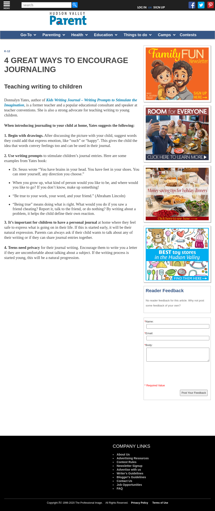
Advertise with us (129, 469)
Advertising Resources (133, 458)
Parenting (51, 35)
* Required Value (154, 385)
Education (103, 35)
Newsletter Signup (129, 465)
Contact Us (124, 481)
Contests (188, 35)
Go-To (26, 35)
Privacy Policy (139, 502)
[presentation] (178, 373)
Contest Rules (126, 462)
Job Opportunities (129, 484)
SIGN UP (159, 7)
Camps (164, 35)
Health (77, 35)
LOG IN (142, 7)
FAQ (120, 488)
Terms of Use (160, 502)
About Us (123, 454)
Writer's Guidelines (130, 473)
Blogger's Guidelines (131, 477)
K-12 (7, 51)
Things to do (135, 35)
